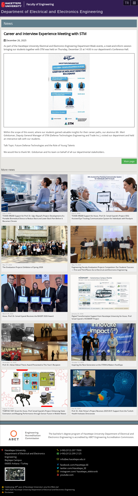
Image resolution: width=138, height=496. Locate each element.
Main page (129, 161)
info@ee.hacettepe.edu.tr (72, 459)
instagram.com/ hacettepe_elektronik (79, 471)
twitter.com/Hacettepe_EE (73, 468)
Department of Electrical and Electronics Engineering (52, 11)
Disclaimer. (9, 492)
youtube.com (67, 474)
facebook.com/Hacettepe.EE (74, 464)
